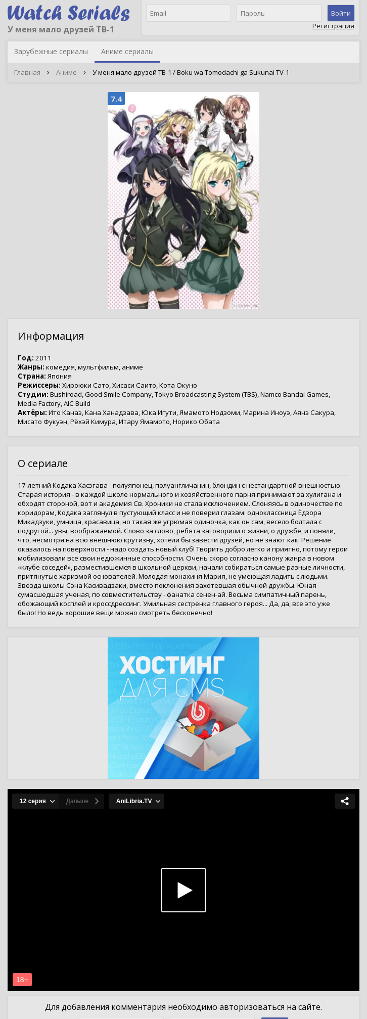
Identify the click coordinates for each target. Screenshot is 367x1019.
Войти (341, 13)
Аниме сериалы (127, 51)
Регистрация (333, 25)
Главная (27, 72)
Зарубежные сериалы (51, 51)
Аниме (66, 72)
